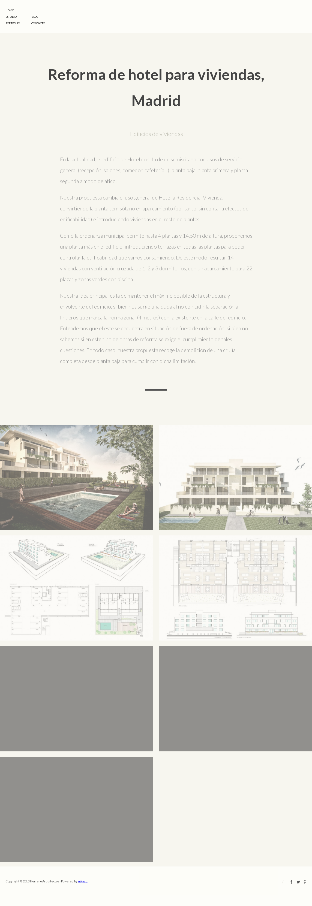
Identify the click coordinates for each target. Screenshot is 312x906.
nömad (83, 888)
